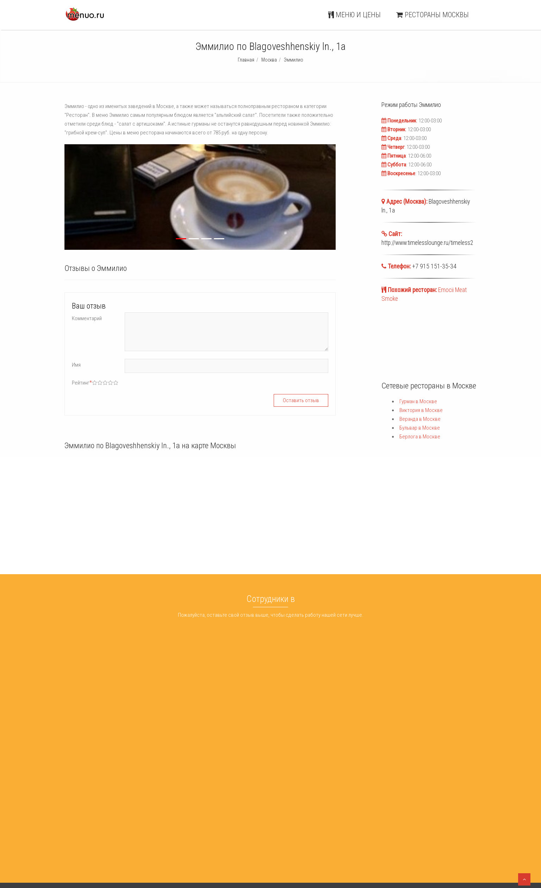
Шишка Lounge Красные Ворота (195, 837)
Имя (76, 365)
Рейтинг (82, 382)
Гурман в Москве (418, 401)
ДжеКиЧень (172, 801)
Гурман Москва (271, 801)
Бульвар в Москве (419, 428)
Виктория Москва (274, 810)
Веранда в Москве (420, 419)
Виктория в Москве (421, 410)
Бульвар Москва (273, 828)
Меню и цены (354, 15)
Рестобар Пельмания (183, 828)
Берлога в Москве (419, 436)
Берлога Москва (273, 837)
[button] (130, 197)
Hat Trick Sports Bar (180, 819)
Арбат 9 (168, 810)
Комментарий (87, 318)
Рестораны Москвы (432, 15)
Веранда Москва (273, 819)
